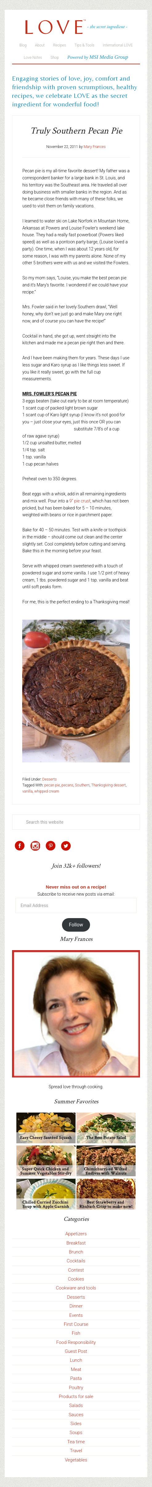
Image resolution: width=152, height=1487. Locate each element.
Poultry (76, 1387)
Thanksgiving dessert (108, 785)
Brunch (76, 1252)
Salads (76, 1405)
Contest (76, 1270)
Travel (76, 1450)
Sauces (75, 1414)
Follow (76, 925)
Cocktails (76, 1261)
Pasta (76, 1378)
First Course (76, 1324)
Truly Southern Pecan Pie (76, 131)
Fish (76, 1333)
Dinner (76, 1306)
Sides (76, 1423)
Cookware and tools (76, 1288)
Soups (76, 1432)
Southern (82, 785)
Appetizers (76, 1234)
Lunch (76, 1360)
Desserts (49, 779)
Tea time (76, 1442)
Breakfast (76, 1243)
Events (76, 1315)
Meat (76, 1369)
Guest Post (76, 1351)
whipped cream (46, 791)
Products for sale (76, 1396)
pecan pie (52, 785)
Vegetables (76, 1460)
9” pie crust (79, 500)
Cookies (76, 1279)
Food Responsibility (76, 1342)
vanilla (27, 791)
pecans (67, 785)
